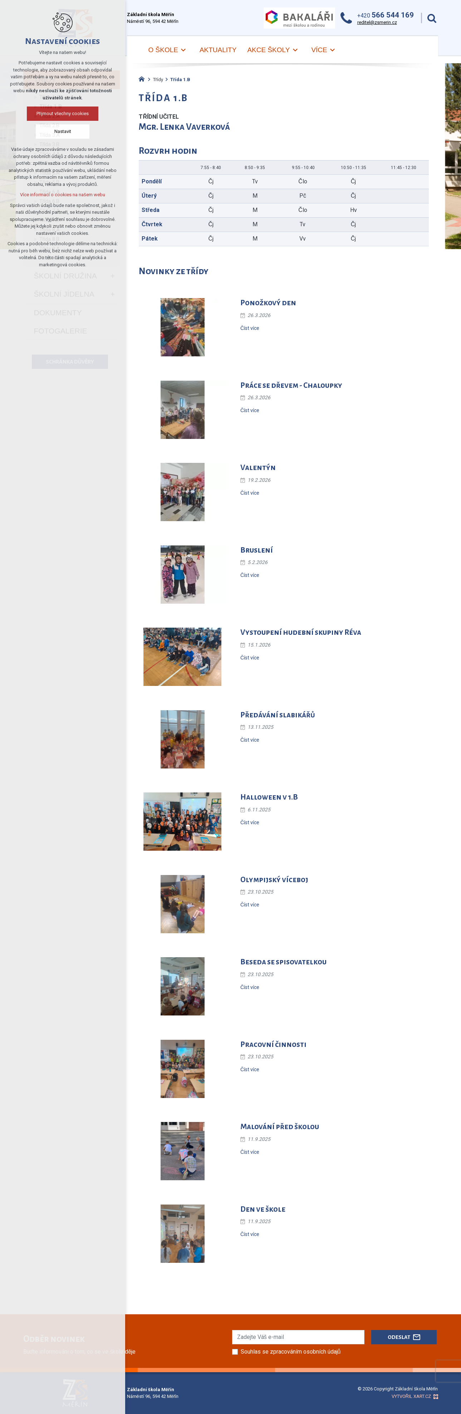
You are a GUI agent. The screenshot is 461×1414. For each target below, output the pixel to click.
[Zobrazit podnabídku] (183, 50)
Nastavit (62, 131)
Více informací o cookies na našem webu (62, 194)
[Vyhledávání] (431, 18)
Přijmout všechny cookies (62, 113)
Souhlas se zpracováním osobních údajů (291, 1351)
